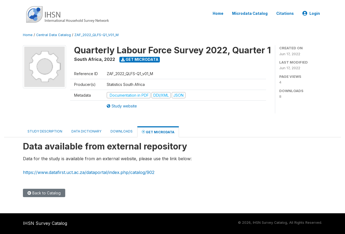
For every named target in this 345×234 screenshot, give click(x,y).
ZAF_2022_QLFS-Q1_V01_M (96, 35)
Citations (285, 13)
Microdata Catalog (250, 13)
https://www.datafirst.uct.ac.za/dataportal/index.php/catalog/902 (88, 172)
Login (311, 13)
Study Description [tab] (44, 131)
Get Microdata (139, 59)
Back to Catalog (44, 193)
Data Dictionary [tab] (86, 131)
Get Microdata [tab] (158, 132)
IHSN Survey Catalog (45, 223)
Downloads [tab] (122, 131)
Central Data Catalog (53, 35)
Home (218, 13)
